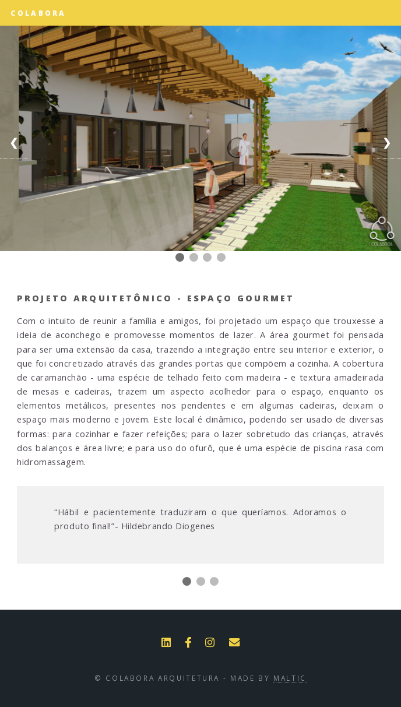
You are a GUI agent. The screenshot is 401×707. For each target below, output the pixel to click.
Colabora (38, 12)
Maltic (290, 678)
